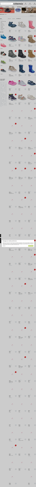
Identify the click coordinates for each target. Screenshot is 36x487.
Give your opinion (0, 240)
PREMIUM (0, 236)
